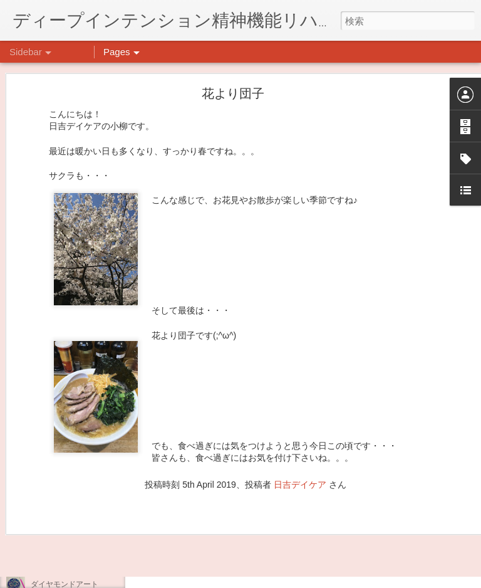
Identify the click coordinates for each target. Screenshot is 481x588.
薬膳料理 (46, 556)
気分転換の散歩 (57, 527)
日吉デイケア (300, 423)
